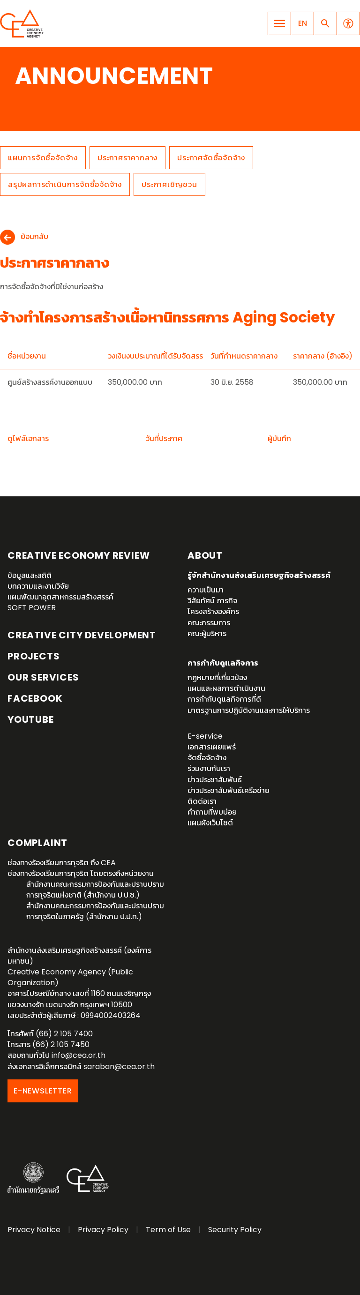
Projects (34, 656)
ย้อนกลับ (34, 237)
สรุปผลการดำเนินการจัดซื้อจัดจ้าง (65, 184)
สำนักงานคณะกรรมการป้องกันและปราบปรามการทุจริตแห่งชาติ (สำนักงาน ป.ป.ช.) (95, 889)
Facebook (35, 698)
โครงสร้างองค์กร (213, 611)
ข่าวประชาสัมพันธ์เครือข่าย (229, 790)
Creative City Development (82, 635)
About (205, 555)
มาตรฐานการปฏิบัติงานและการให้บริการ (249, 710)
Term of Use (168, 1229)
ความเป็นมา (206, 589)
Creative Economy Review (79, 555)
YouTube (31, 719)
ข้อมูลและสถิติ (30, 575)
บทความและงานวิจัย (38, 586)
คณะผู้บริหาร (207, 633)
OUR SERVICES (43, 677)
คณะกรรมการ (209, 622)
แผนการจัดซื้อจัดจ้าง (43, 157)
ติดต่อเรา (202, 801)
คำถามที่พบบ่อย (212, 812)
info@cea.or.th (78, 1055)
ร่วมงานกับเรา (209, 768)
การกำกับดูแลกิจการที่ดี (224, 699)
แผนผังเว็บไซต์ (210, 822)
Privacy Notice (34, 1229)
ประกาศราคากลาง (128, 157)
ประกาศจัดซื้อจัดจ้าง (211, 157)
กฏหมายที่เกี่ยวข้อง (217, 677)
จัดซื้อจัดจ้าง (207, 757)
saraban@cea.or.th (119, 1066)
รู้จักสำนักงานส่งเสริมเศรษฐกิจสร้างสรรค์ (259, 575)
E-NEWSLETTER (43, 1090)
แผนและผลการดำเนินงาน (226, 688)
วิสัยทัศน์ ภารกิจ (212, 600)
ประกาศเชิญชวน (169, 184)
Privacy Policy (103, 1229)
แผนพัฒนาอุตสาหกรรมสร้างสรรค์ (60, 596)
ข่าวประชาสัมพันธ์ (215, 779)
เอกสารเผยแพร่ (212, 746)
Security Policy (235, 1229)
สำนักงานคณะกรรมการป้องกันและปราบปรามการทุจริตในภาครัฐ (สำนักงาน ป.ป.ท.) (95, 911)
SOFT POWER (32, 607)
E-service (205, 736)
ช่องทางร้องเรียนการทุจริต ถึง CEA (62, 862)
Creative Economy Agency (23, 23)
